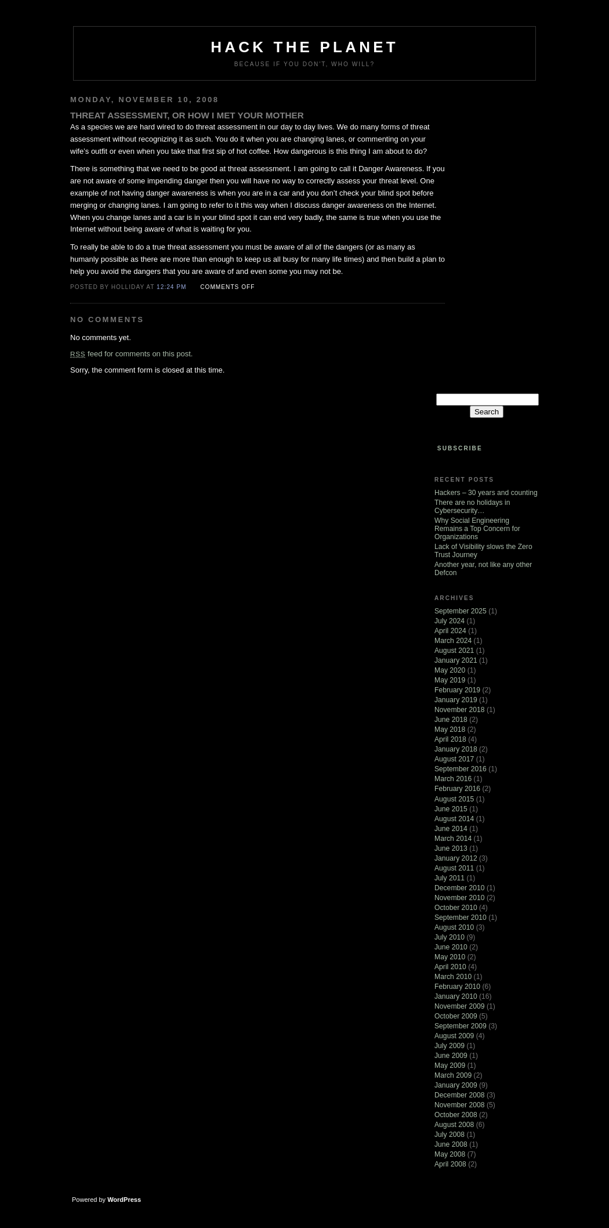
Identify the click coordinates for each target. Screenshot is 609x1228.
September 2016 (460, 769)
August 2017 (454, 759)
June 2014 (450, 829)
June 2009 (450, 1056)
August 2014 (454, 819)
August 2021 (454, 650)
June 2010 (450, 947)
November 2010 (459, 898)
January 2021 (455, 660)
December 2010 (459, 888)
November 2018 (459, 710)
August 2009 (454, 1036)
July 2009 (449, 1046)
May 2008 (449, 1154)
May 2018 (449, 729)
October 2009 (455, 1016)
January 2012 (455, 858)
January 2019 (455, 700)
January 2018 (455, 749)
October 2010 (455, 908)
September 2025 (460, 611)
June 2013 (450, 848)
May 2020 (449, 670)
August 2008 (454, 1125)
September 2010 (460, 917)
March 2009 (453, 1075)
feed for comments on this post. (131, 353)
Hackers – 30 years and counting (486, 493)
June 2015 (450, 809)
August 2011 (454, 868)
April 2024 (450, 631)
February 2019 (457, 690)
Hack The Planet (304, 47)
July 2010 (449, 937)
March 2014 (453, 839)
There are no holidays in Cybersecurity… (472, 507)
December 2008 (459, 1095)
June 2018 (450, 720)
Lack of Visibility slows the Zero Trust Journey (483, 551)
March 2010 (453, 977)
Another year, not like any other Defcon (483, 569)
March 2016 (453, 779)
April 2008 (450, 1164)
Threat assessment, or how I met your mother (187, 115)
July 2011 (449, 878)
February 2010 (457, 987)
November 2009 (459, 1006)
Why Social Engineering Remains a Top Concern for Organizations (477, 529)
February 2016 (457, 789)
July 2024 (449, 621)
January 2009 (455, 1085)
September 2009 (460, 1026)
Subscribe (460, 448)
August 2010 (454, 927)
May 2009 (449, 1065)
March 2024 (453, 641)
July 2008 (449, 1135)
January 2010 (455, 996)
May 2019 (449, 680)
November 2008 (459, 1105)
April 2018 (450, 739)
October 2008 (455, 1115)
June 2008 (450, 1144)
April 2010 (450, 967)
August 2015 (454, 799)
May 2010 (449, 957)
